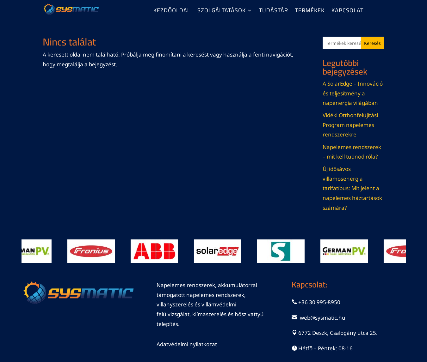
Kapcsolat (347, 11)
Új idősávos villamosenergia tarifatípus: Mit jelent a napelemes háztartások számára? (352, 188)
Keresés (372, 43)
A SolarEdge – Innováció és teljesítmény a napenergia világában (353, 93)
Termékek (310, 11)
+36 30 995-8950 (319, 302)
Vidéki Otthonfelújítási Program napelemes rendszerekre (350, 125)
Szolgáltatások (221, 11)
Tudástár (273, 11)
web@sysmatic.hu (322, 317)
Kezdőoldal (171, 11)
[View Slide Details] (31, 251)
